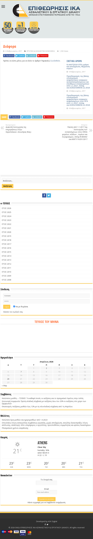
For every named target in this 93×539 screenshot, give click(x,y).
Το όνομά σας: (47, 479)
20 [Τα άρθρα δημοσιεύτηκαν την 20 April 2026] (8, 379)
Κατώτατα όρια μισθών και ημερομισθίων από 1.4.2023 (24, 420)
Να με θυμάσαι (20, 306)
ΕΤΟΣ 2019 (6, 236)
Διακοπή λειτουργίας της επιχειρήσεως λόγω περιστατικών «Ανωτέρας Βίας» (19, 128)
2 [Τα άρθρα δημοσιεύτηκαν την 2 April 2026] (46, 368)
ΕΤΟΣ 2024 (6, 216)
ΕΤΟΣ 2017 (6, 244)
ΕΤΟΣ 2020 (6, 232)
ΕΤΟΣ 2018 (6, 240)
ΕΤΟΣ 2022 (6, 224)
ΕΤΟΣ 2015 (6, 252)
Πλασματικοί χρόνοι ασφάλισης (15, 428)
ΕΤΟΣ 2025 (6, 212)
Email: (46, 489)
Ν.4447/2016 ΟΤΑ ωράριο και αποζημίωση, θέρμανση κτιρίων (78, 66)
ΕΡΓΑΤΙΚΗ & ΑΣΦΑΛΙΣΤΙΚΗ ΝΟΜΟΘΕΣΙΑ (41, 51)
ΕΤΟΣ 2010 (6, 272)
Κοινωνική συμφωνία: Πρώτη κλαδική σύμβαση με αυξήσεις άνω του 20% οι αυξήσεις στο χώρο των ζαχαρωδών (44, 402)
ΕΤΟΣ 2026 (6, 208)
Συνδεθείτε (55, 61)
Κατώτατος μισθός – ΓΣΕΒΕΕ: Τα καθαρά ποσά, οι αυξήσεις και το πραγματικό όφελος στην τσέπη (42, 398)
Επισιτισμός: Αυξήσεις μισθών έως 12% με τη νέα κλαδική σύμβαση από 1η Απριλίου (37, 406)
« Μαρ (4, 385)
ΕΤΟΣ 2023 (6, 220)
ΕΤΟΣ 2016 (6, 248)
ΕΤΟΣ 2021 (6, 228)
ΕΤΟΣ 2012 (6, 264)
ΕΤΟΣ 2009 (6, 276)
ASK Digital (52, 521)
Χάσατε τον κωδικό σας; (13, 312)
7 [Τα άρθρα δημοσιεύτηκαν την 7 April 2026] (21, 371)
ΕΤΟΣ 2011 (6, 268)
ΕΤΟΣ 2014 (6, 256)
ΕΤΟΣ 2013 (6, 260)
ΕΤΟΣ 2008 (6, 280)
